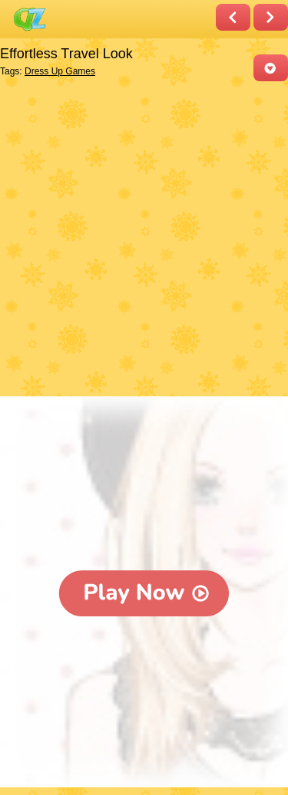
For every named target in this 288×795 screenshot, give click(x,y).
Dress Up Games (60, 71)
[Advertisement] (144, 240)
